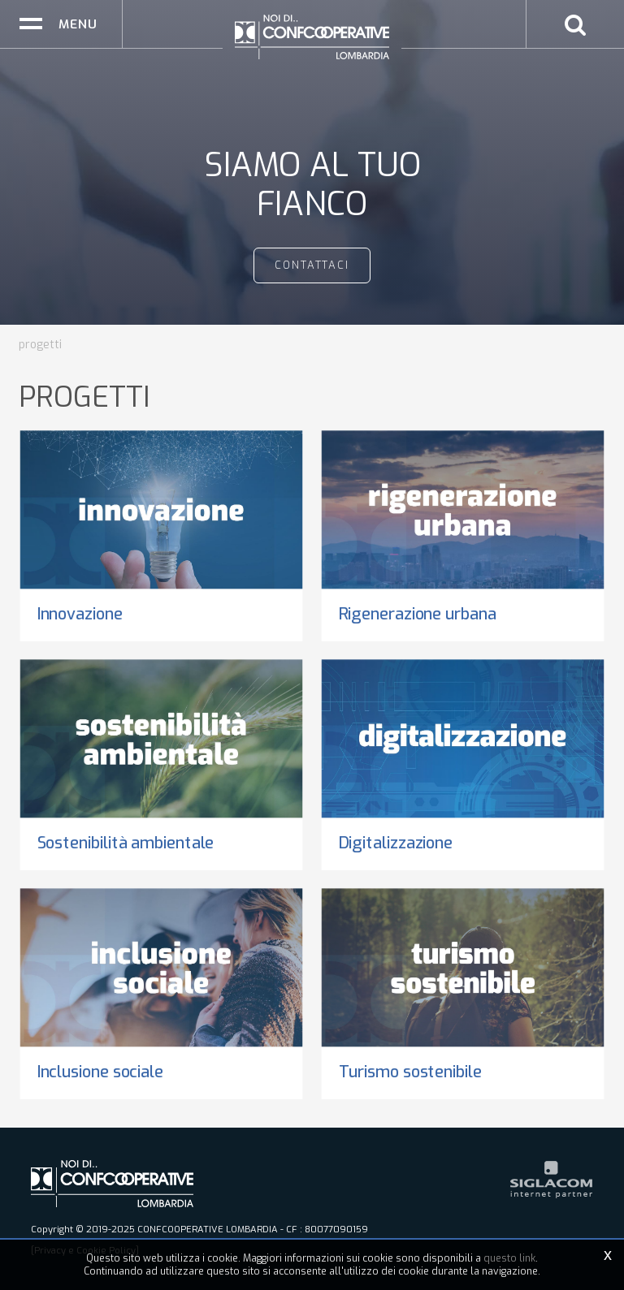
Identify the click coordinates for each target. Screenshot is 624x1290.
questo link (509, 1258)
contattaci (312, 265)
